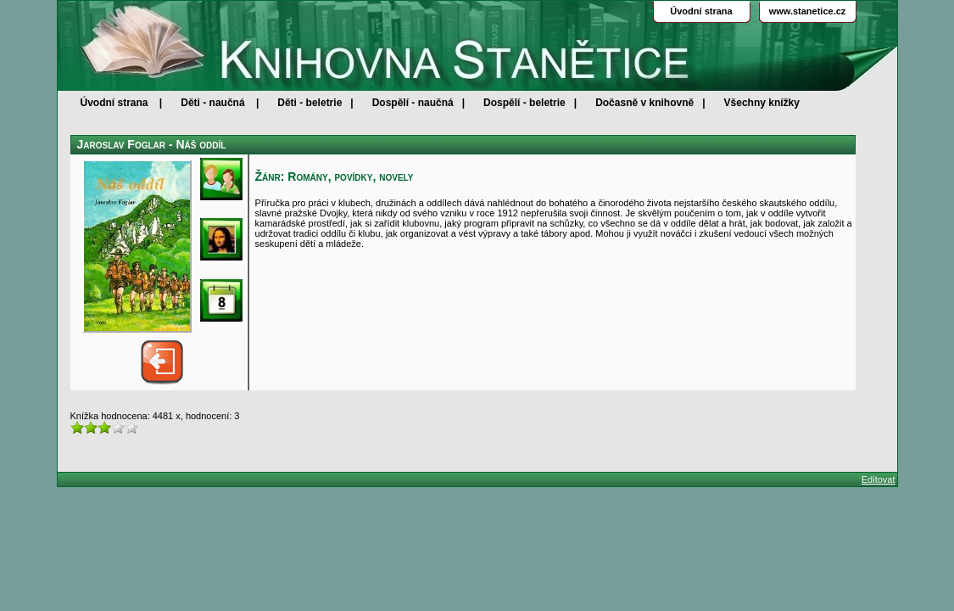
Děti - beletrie (309, 103)
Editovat (878, 479)
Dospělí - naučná (413, 103)
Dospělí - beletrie (524, 103)
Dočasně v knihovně (644, 103)
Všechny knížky (762, 103)
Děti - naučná (212, 103)
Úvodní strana (114, 103)
